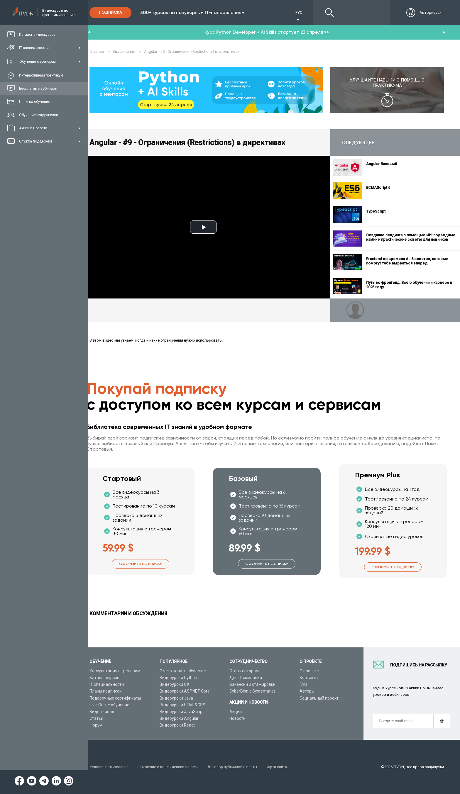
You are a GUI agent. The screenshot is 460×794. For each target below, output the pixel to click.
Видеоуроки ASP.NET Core (185, 691)
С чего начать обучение (183, 671)
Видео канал (101, 711)
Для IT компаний (245, 677)
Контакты (309, 677)
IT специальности (106, 684)
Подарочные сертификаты (115, 698)
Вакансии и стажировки (252, 684)
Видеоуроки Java (176, 698)
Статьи (96, 718)
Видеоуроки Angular (179, 718)
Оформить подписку (140, 564)
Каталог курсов (104, 677)
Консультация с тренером (114, 671)
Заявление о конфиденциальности (169, 767)
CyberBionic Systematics (252, 691)
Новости (237, 718)
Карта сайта (280, 767)
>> (326, 32)
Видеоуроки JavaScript (182, 711)
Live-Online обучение (109, 705)
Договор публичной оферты (235, 767)
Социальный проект (319, 698)
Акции (235, 711)
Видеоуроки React (177, 725)
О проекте (309, 671)
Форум (95, 725)
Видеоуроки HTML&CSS (182, 705)
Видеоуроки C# (175, 684)
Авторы (307, 691)
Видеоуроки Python (178, 677)
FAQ (303, 684)
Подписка (110, 12)
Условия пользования (109, 767)
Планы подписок (105, 691)
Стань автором (244, 671)
